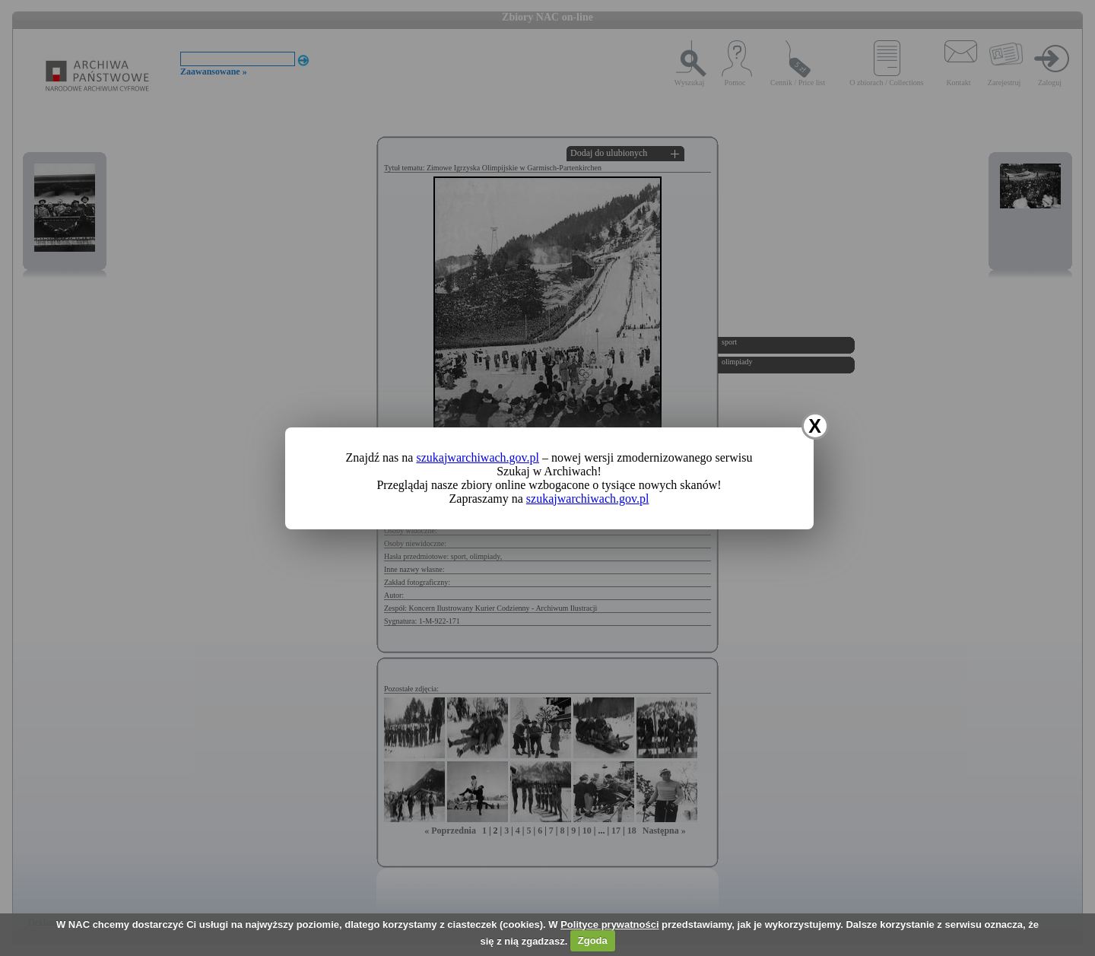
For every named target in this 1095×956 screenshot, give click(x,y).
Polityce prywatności (609, 924)
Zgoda (593, 940)
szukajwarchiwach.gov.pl (477, 457)
